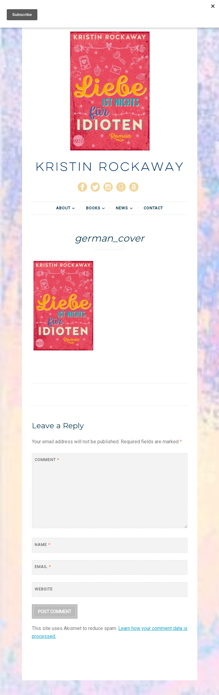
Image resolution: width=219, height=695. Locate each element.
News (122, 208)
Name (42, 544)
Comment (47, 459)
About (63, 208)
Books (93, 208)
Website (44, 589)
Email (43, 566)
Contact (153, 208)
